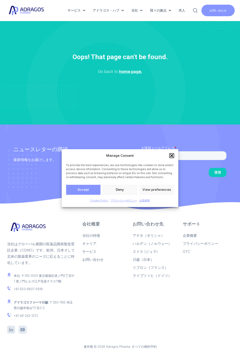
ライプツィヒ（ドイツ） (152, 275)
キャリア (89, 243)
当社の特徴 (91, 235)
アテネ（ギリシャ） (149, 235)
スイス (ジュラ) (145, 251)
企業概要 (144, 200)
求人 (182, 10)
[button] (171, 155)
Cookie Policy (99, 200)
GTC (186, 251)
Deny (120, 189)
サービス (76, 10)
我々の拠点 (160, 10)
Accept (83, 189)
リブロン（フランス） (150, 267)
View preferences (156, 189)
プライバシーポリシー (123, 200)
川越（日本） (143, 259)
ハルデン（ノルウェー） (152, 243)
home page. (130, 71)
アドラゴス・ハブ (108, 10)
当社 (136, 10)
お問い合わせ (218, 10)
